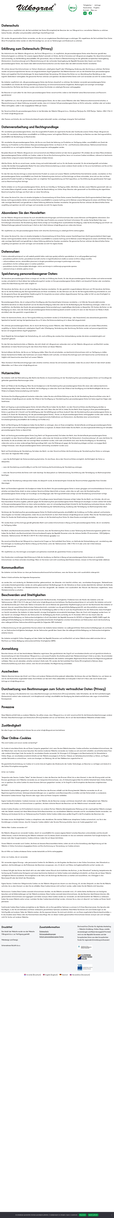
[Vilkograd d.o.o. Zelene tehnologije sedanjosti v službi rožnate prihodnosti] (48, 8)
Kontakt (86, 10)
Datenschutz (44, 1177)
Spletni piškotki (93, 1215)
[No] (112, 1215)
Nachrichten (87, 8)
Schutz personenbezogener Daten (51, 1182)
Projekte (97, 8)
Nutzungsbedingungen (47, 1180)
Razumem (83, 1215)
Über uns (94, 10)
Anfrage (98, 5)
